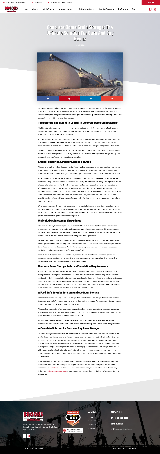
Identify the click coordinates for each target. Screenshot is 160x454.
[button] (48, 98)
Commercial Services (66, 9)
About (35, 9)
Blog (133, 9)
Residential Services (87, 9)
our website (54, 368)
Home (26, 9)
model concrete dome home (57, 371)
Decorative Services (106, 9)
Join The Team (48, 9)
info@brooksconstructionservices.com (121, 429)
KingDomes (123, 9)
